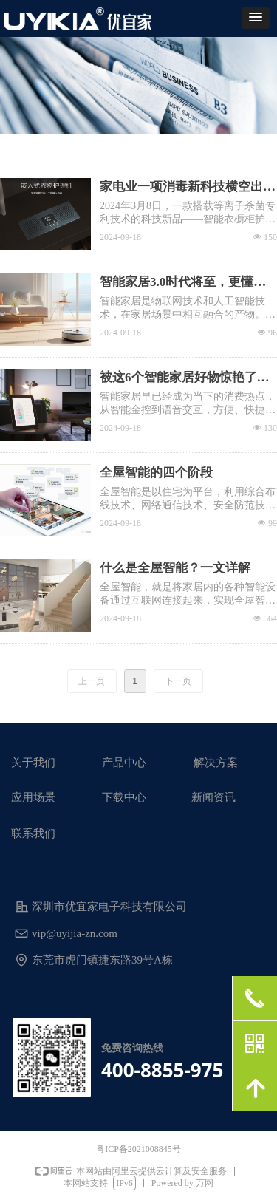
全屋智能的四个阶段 (156, 473)
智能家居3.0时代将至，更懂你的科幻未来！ (183, 283)
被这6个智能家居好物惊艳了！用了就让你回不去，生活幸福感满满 (188, 378)
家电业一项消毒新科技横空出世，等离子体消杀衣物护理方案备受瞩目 (188, 188)
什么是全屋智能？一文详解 (175, 568)
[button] (256, 18)
